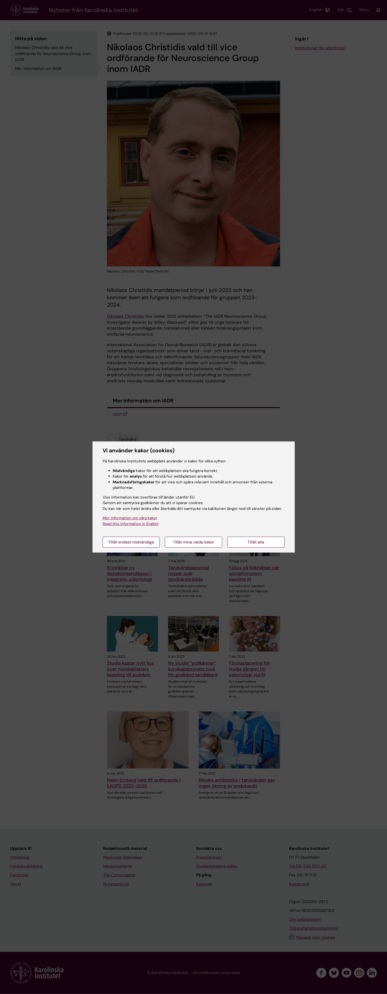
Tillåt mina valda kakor (193, 542)
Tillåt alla (255, 542)
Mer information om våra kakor (130, 517)
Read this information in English (131, 523)
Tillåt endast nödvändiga (131, 542)
